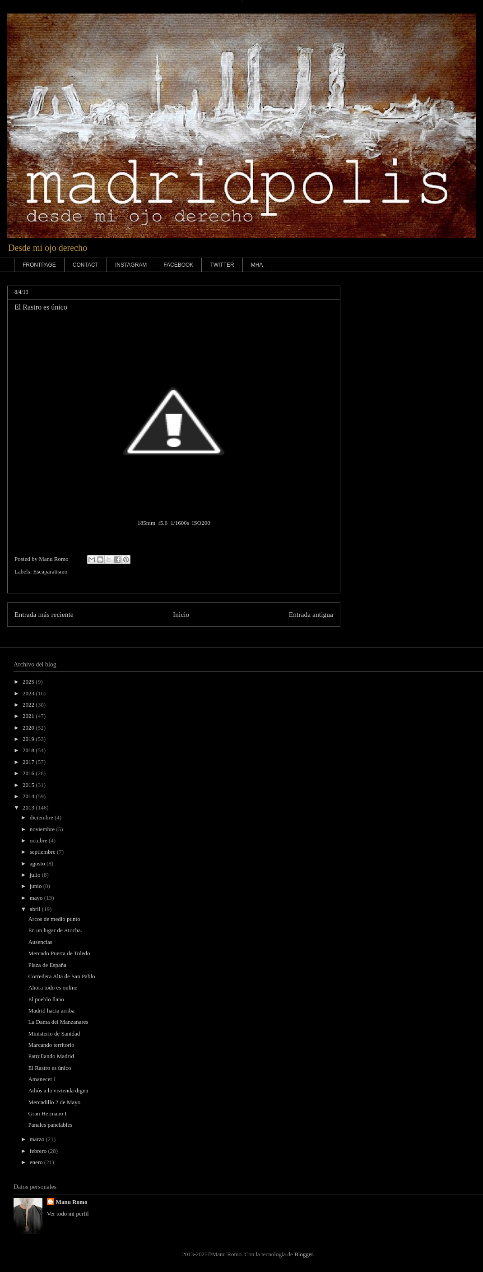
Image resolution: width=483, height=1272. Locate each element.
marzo (38, 1139)
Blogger (303, 1254)
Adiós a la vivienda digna (58, 1090)
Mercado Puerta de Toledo (59, 953)
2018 (29, 750)
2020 (29, 727)
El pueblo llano (46, 999)
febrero (39, 1150)
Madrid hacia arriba (51, 1010)
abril (36, 909)
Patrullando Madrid (51, 1056)
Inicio (181, 614)
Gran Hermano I (47, 1113)
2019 (29, 738)
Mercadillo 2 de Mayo (54, 1102)
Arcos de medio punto (54, 919)
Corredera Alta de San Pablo (61, 976)
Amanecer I (42, 1079)
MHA (257, 265)
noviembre (43, 829)
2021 (29, 715)
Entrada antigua (311, 614)
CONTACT (85, 265)
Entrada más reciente (44, 614)
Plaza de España (47, 965)
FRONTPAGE (39, 265)
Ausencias (40, 942)
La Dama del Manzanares (58, 1021)
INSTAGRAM (131, 265)
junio (36, 886)
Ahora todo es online (52, 987)
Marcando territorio (51, 1044)
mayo (37, 897)
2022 (29, 704)
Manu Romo (72, 1201)
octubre (39, 840)
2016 (29, 773)
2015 (29, 785)
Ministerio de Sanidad (54, 1033)
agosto (38, 863)
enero (37, 1162)
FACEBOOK (178, 265)
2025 (29, 681)
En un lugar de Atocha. (55, 930)
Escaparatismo (50, 571)
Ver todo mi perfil (68, 1213)
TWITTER (222, 265)
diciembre (42, 817)
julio (36, 874)
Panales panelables (50, 1124)
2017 (29, 762)
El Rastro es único (49, 1067)
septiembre (43, 851)
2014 (29, 796)
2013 (29, 807)
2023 (29, 693)
